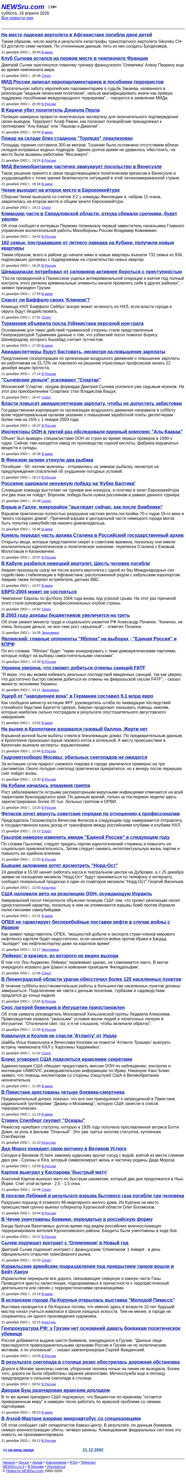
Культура (49, 888)
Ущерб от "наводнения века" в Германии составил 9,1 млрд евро (77, 696)
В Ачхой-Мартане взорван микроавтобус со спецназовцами (71, 1418)
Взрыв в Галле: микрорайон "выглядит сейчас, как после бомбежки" (82, 507)
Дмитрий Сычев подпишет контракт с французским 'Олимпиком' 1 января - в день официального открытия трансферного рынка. (80, 1251)
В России (49, 104)
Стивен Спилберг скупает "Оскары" (43, 1120)
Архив (37, 1462)
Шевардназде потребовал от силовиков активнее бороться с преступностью (91, 271)
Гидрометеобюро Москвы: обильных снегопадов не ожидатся (74, 757)
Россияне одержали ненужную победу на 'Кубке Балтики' (68, 483)
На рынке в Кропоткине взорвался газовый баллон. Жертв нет (74, 729)
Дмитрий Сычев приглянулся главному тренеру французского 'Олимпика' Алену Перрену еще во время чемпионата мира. (92, 67)
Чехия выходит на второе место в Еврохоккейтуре (60, 190)
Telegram (88, 1462)
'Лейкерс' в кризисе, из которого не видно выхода (59, 955)
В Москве (36, 1467)
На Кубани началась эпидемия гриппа (45, 785)
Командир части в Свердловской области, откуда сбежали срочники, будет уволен (89, 216)
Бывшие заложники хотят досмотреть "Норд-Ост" (59, 865)
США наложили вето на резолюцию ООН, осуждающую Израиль (76, 893)
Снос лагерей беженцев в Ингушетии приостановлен (63, 1007)
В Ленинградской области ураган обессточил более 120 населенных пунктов (91, 979)
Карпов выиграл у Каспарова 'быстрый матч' (54, 1172)
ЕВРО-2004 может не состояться (39, 591)
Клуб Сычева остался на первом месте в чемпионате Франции (74, 58)
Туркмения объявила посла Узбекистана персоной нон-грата (72, 323)
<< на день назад (18, 1450)
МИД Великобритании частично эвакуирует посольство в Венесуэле (81, 166)
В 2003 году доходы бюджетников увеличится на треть (65, 615)
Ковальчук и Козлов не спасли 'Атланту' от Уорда (59, 1035)
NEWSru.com (22, 7)
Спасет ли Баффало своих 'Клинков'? (45, 300)
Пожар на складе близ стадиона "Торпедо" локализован (67, 138)
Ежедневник (56, 1462)
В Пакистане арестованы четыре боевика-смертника (63, 1092)
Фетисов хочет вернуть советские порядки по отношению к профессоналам (90, 813)
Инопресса (56, 1467)
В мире (47, 52)
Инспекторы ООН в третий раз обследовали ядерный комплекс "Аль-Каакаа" (92, 431)
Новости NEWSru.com (25, 1471)
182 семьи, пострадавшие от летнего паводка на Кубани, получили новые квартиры (87, 245)
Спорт (46, 76)
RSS (73, 1462)
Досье (24, 1462)
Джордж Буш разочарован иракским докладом (55, 1390)
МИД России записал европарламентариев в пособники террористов (82, 81)
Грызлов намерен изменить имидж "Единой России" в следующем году (85, 837)
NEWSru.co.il (13, 1467)
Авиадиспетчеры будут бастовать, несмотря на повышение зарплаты (83, 351)
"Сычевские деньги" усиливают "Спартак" (51, 380)
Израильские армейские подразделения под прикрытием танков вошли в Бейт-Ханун (87, 1269)
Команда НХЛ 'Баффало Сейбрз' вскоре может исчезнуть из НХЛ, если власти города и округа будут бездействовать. (86, 309)
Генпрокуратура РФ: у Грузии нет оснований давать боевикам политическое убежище (91, 1331)
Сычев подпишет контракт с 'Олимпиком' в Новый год (65, 1242)
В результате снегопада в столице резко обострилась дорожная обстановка (90, 1362)
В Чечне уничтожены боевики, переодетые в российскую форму (77, 1219)
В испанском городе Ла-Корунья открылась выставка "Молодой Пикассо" (88, 1300)
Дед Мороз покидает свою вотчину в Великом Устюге (63, 1148)
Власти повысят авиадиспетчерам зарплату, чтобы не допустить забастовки (91, 403)
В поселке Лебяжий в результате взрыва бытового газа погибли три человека (92, 1195)
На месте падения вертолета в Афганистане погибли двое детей (76, 34)
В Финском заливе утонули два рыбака (47, 460)
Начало (9, 1462)
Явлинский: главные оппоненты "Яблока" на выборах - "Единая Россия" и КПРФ (89, 641)
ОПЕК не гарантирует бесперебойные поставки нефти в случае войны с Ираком (85, 924)
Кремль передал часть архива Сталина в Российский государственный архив (92, 535)
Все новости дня (17, 18)
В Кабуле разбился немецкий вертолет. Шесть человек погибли (75, 563)
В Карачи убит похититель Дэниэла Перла (50, 110)
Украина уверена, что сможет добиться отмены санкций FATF (73, 667)
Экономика (50, 633)
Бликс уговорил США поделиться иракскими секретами (66, 1059)
